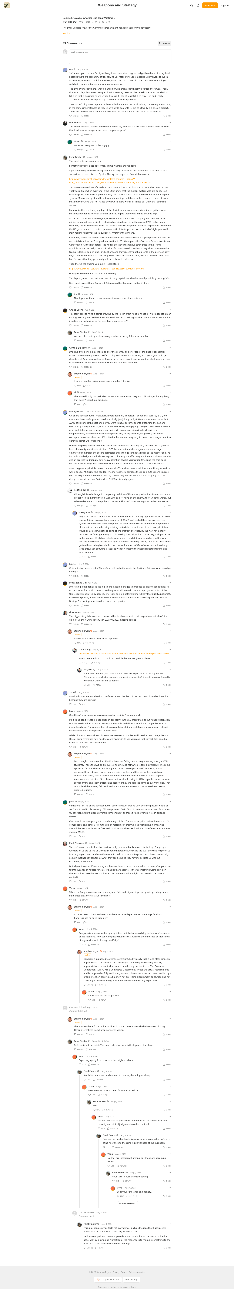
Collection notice (137, 1272)
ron (71, 69)
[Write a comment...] (120, 56)
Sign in (225, 5)
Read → (67, 33)
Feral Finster (75, 156)
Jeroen (72, 710)
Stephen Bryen (70, 22)
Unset (77, 141)
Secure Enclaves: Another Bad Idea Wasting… (89, 18)
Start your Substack (107, 1279)
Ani (75, 293)
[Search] (192, 5)
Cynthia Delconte (78, 347)
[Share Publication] (198, 5)
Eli (75, 392)
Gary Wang (75, 612)
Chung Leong (76, 309)
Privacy (116, 1272)
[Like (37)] (94, 22)
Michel (72, 563)
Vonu (72, 887)
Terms (124, 1272)
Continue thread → (128, 1203)
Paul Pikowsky (76, 842)
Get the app (131, 1279)
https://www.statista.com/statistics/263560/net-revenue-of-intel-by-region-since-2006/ (124, 653)
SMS (71, 692)
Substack (102, 1287)
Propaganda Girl (78, 582)
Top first (164, 43)
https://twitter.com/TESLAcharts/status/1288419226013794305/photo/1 (106, 268)
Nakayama (75, 411)
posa (71, 801)
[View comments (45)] (101, 22)
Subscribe (210, 5)
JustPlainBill (80, 490)
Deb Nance (75, 122)
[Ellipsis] (169, 69)
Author (78, 377)
